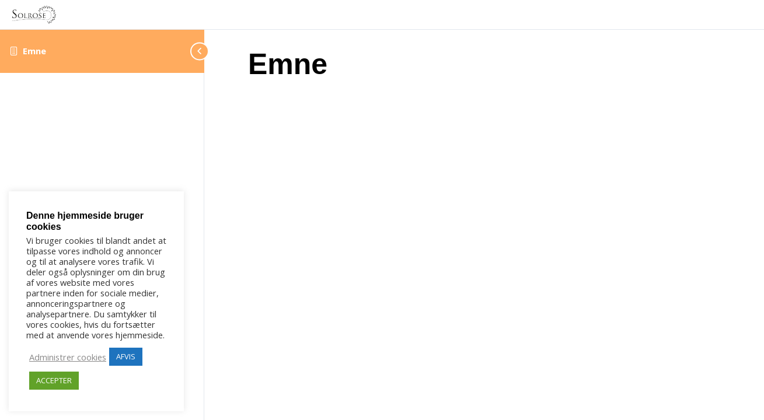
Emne (34, 51)
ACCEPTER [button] (54, 380)
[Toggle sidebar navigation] (186, 51)
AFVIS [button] (125, 356)
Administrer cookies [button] (67, 357)
